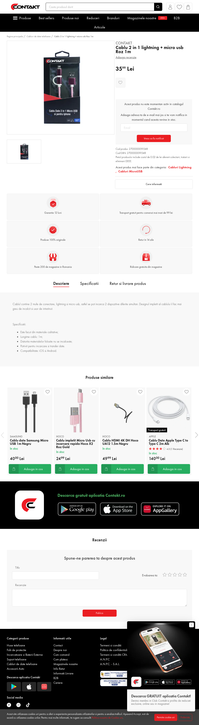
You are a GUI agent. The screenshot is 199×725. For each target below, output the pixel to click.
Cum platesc (60, 659)
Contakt (124, 43)
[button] (170, 8)
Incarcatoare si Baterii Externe (25, 655)
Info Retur (59, 669)
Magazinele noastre (146, 18)
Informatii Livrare (63, 673)
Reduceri (93, 18)
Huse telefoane (16, 645)
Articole (99, 27)
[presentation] (2, 435)
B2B (177, 18)
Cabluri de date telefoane (39, 36)
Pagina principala (15, 36)
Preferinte (185, 717)
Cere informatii (154, 184)
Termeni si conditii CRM (114, 655)
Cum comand (61, 655)
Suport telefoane (16, 659)
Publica (99, 613)
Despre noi (60, 650)
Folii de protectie (16, 650)
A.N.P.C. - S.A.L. (110, 664)
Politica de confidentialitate (116, 650)
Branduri (113, 18)
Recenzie (20, 585)
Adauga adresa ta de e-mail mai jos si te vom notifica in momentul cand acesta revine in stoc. (154, 117)
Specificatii (89, 283)
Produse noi (70, 18)
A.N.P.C (105, 659)
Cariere (58, 683)
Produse (25, 18)
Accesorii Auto (15, 669)
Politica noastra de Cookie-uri (107, 717)
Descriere (61, 283)
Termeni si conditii (110, 645)
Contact (58, 645)
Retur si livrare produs (128, 283)
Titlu (17, 567)
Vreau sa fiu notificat (154, 138)
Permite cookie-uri (166, 717)
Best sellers (46, 18)
